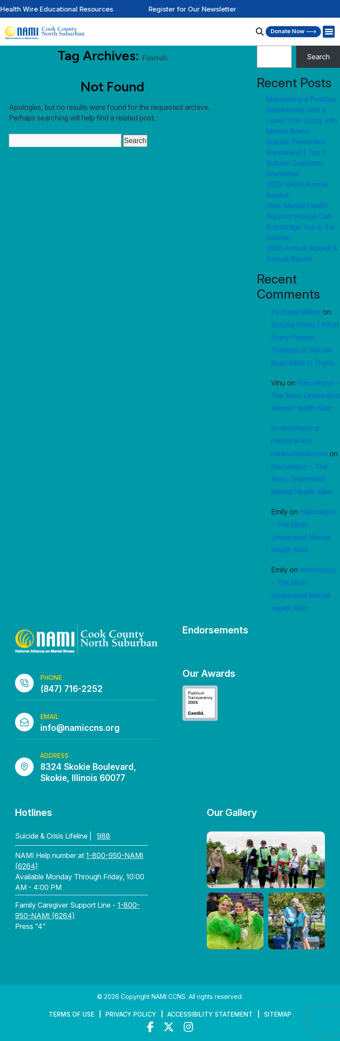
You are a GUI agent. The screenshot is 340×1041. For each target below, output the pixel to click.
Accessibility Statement (210, 1014)
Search (318, 56)
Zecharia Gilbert (296, 311)
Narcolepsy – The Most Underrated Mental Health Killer (305, 395)
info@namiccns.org (80, 728)
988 (103, 835)
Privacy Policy (130, 1014)
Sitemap (277, 1014)
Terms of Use (71, 1014)
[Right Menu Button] (328, 32)
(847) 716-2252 (71, 689)
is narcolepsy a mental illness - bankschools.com (299, 440)
